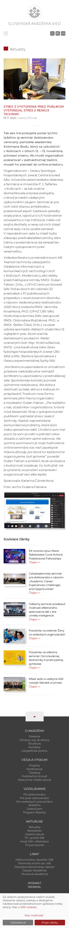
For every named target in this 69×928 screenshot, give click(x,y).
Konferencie (34, 769)
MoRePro (34, 805)
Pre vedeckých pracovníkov (34, 801)
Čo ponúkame (34, 845)
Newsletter (34, 830)
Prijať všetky (50, 922)
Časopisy (34, 772)
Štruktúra (34, 743)
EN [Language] (63, 33)
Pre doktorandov (34, 794)
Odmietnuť (18, 922)
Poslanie (34, 736)
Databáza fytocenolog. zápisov (34, 867)
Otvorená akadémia (34, 874)
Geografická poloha (34, 750)
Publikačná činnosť (34, 776)
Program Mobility (34, 812)
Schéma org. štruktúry (34, 740)
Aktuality (18, 49)
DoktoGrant (34, 808)
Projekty (34, 765)
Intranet (34, 883)
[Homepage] (34, 12)
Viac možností (34, 915)
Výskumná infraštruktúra (34, 779)
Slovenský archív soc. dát (34, 863)
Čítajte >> (34, 562)
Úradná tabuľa (34, 834)
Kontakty (34, 747)
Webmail (34, 887)
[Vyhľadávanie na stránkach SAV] (52, 33)
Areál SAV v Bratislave (34, 841)
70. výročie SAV (34, 837)
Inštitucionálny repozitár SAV (34, 859)
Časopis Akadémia (34, 870)
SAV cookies (28, 907)
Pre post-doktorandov (34, 798)
